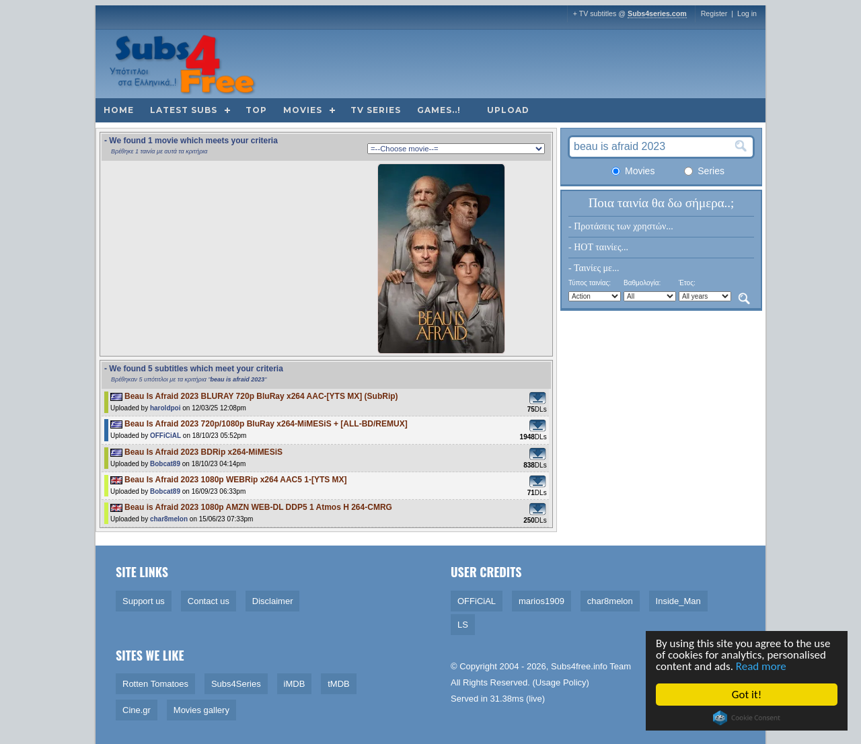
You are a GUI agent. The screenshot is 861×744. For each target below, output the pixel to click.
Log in (747, 13)
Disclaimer (272, 601)
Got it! (746, 694)
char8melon (169, 519)
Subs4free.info (579, 666)
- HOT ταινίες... (598, 247)
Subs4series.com (657, 13)
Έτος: (687, 283)
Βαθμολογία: (642, 283)
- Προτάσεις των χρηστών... (620, 226)
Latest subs (183, 110)
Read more (761, 666)
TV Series (375, 110)
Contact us (208, 601)
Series (704, 170)
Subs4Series (236, 684)
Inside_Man (678, 601)
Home (119, 110)
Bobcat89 (165, 464)
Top (256, 110)
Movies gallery (201, 710)
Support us (143, 601)
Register (714, 13)
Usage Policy (561, 682)
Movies (302, 110)
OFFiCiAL (165, 435)
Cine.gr (136, 710)
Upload (508, 110)
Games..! (439, 110)
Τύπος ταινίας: (589, 283)
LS (462, 625)
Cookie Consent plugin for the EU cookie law (747, 717)
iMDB (294, 684)
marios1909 (541, 601)
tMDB (339, 684)
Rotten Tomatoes (155, 684)
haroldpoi (165, 408)
